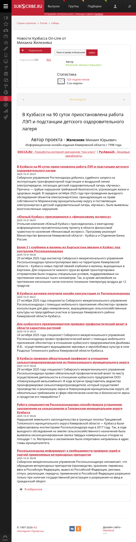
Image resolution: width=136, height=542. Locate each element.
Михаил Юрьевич (91, 139)
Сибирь (55, 23)
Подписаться (35, 50)
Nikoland (108, 530)
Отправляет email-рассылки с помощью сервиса (73, 13)
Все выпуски (78, 99)
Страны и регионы (26, 23)
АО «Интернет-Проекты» (30, 529)
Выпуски (56, 4)
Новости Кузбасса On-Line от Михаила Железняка (41, 40)
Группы (76, 4)
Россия (43, 23)
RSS (48, 59)
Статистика (66, 74)
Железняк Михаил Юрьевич (84, 65)
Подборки (97, 4)
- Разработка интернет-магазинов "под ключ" (57, 152)
